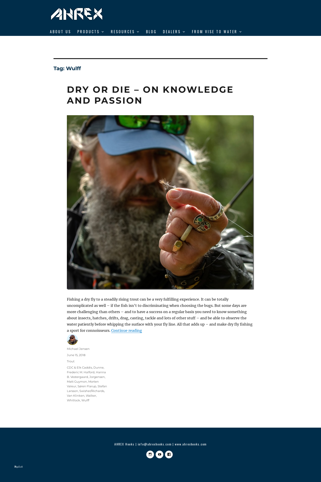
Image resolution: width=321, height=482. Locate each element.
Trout (70, 361)
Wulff (85, 400)
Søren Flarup (87, 386)
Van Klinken (75, 395)
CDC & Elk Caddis (79, 367)
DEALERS (172, 31)
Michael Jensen (78, 349)
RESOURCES (123, 31)
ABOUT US (60, 31)
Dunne (98, 367)
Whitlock (73, 400)
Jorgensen (97, 377)
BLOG (151, 31)
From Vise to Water (214, 31)
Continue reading (126, 330)
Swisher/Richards (91, 391)
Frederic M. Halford (81, 372)
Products (88, 31)
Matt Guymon (77, 381)
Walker (91, 395)
